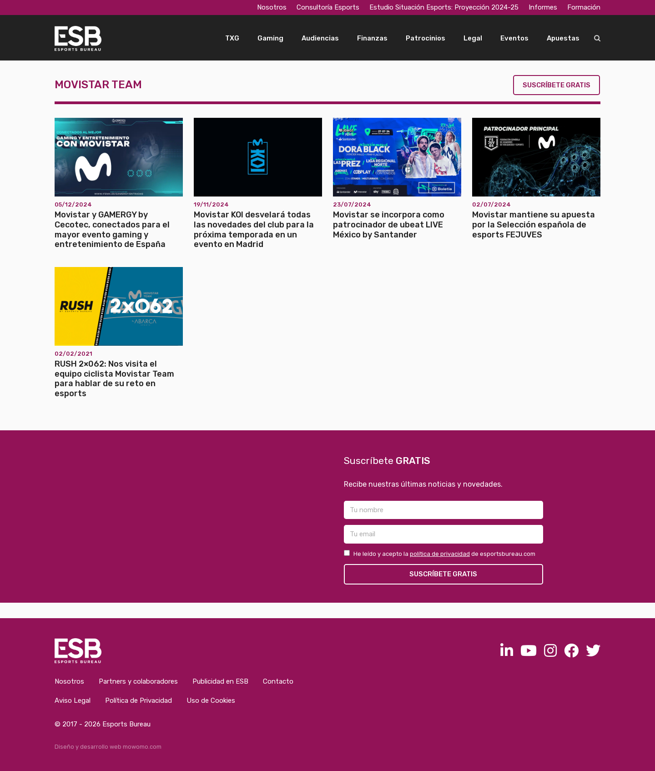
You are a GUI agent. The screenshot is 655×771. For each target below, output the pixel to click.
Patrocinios (425, 38)
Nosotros (272, 7)
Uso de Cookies (210, 700)
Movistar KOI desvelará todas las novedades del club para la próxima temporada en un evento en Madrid (254, 229)
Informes (543, 7)
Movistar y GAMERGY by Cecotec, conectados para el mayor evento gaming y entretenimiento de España (112, 229)
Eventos (514, 38)
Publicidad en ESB (220, 681)
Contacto (278, 681)
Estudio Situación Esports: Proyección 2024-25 (444, 7)
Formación (583, 7)
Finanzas (372, 38)
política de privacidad (440, 553)
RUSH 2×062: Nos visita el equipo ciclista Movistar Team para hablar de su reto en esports (114, 378)
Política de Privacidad (138, 700)
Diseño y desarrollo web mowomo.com (108, 746)
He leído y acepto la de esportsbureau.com (439, 553)
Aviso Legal (73, 700)
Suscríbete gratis (556, 85)
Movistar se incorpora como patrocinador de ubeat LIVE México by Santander (388, 224)
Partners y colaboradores (138, 681)
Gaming (270, 38)
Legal (473, 38)
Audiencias (320, 38)
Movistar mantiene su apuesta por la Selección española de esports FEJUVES (533, 224)
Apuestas (563, 38)
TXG (232, 38)
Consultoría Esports (328, 7)
